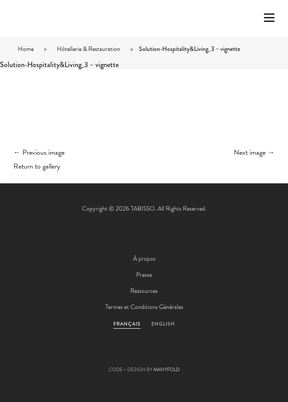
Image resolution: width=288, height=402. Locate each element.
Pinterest (144, 355)
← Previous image (38, 152)
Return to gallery (36, 166)
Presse (144, 274)
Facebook (120, 355)
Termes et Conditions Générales (144, 307)
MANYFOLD (166, 369)
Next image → (254, 152)
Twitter (95, 355)
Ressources (144, 291)
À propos (144, 258)
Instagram (192, 355)
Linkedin (168, 355)
